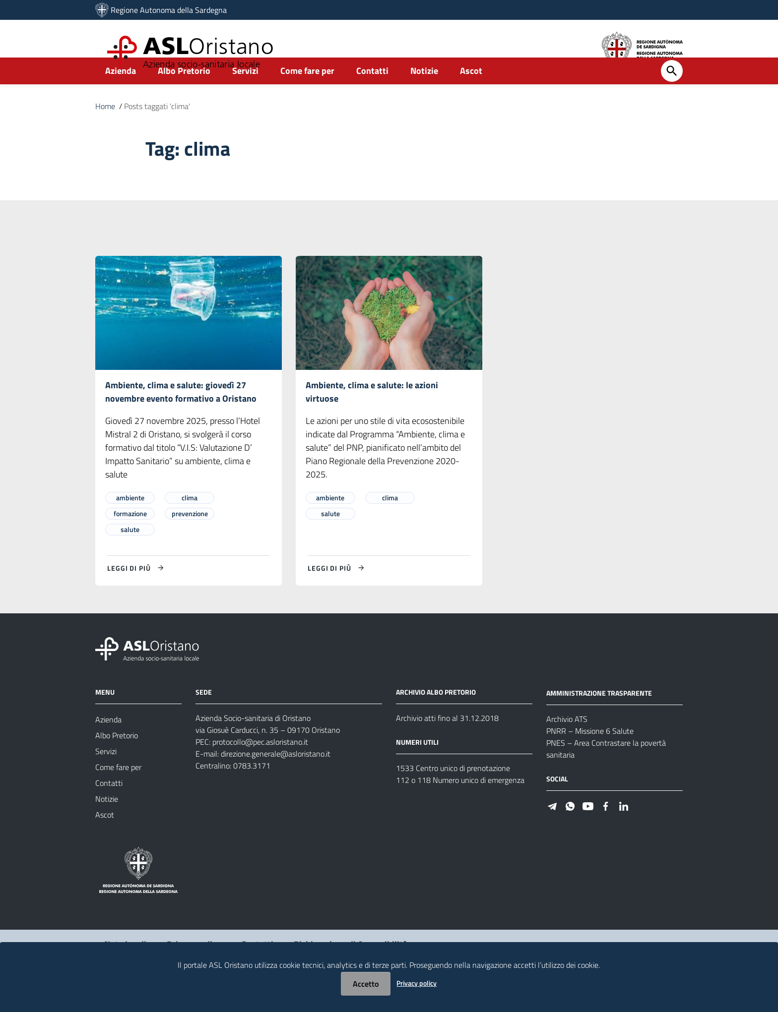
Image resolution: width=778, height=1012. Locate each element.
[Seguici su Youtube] (588, 828)
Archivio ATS (566, 742)
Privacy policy (416, 983)
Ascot (471, 92)
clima (189, 521)
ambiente (130, 521)
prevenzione (190, 537)
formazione (130, 537)
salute (130, 552)
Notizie (424, 92)
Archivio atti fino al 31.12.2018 (447, 741)
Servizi (245, 92)
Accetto (366, 984)
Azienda (120, 92)
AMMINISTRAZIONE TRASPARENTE (599, 716)
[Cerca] (672, 93)
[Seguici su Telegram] (552, 828)
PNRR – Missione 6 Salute (590, 754)
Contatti (372, 92)
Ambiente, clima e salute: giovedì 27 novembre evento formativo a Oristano (181, 414)
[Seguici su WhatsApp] (570, 828)
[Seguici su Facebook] (606, 828)
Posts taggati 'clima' (157, 128)
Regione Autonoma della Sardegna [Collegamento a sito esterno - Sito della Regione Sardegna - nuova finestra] (169, 10)
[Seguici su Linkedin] (624, 828)
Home (105, 128)
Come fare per (307, 92)
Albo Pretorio (184, 92)
